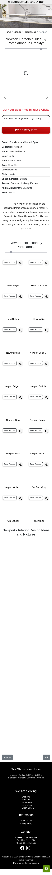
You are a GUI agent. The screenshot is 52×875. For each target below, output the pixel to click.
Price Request (26, 141)
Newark (7, 768)
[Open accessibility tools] (46, 868)
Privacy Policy (26, 834)
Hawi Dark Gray (39, 297)
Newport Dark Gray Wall (39, 397)
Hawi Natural (13, 330)
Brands (17, 43)
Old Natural (13, 532)
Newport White (13, 465)
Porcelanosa (30, 43)
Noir (47, 768)
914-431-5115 (29, 854)
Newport (18, 158)
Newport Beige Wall (13, 397)
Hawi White (39, 330)
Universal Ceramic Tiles (35, 868)
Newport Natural (17, 162)
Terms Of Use (26, 832)
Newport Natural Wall (39, 431)
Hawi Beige (13, 297)
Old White (39, 532)
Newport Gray (13, 431)
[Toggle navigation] (48, 8)
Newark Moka (13, 364)
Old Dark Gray (39, 498)
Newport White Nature (39, 465)
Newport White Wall (13, 498)
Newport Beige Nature (39, 364)
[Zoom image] (20, 274)
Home (8, 43)
